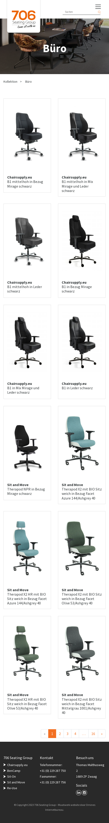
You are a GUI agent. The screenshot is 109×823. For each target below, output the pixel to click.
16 (93, 733)
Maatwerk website (69, 805)
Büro (28, 81)
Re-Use (12, 788)
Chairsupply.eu (17, 765)
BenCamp (13, 771)
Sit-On (11, 776)
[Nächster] (102, 733)
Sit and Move (16, 782)
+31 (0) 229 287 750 (53, 771)
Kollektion (10, 81)
